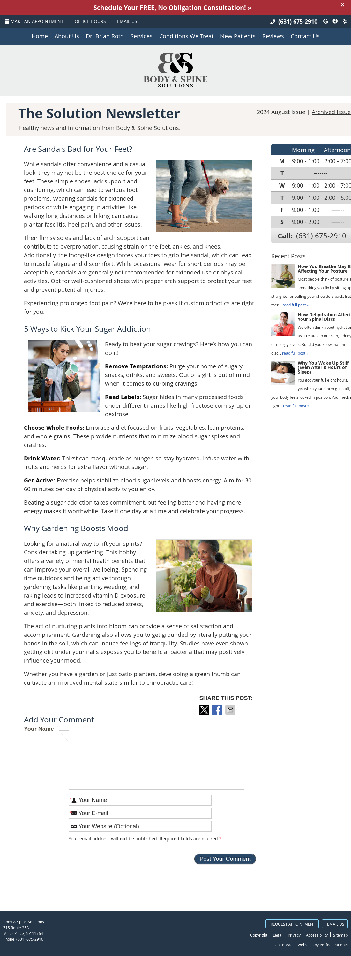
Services (142, 36)
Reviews (273, 36)
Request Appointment (293, 924)
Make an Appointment (34, 21)
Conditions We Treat (186, 36)
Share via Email (231, 710)
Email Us (127, 21)
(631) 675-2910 (297, 22)
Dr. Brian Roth (105, 36)
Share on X (205, 710)
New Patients (238, 36)
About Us (67, 36)
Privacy (294, 934)
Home (40, 36)
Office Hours (90, 21)
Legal (277, 934)
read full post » (295, 304)
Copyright (258, 934)
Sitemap (340, 934)
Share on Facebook (218, 710)
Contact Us (305, 36)
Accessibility (317, 934)
